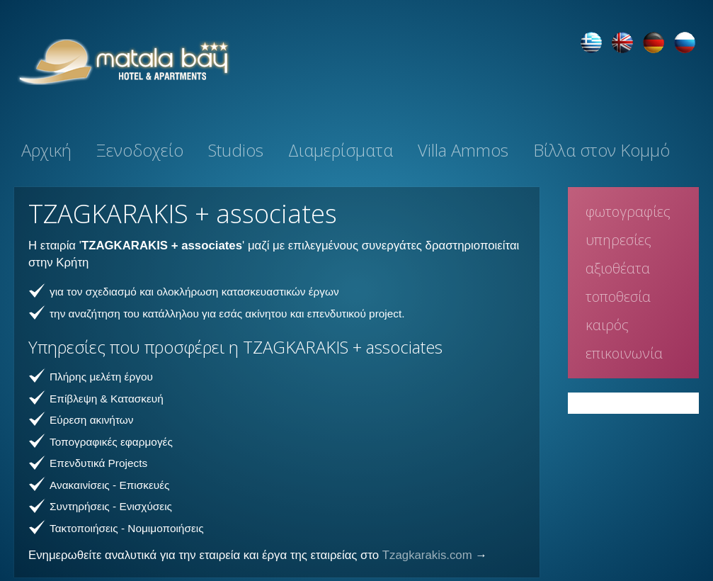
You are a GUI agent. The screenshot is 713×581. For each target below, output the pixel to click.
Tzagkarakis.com (427, 555)
